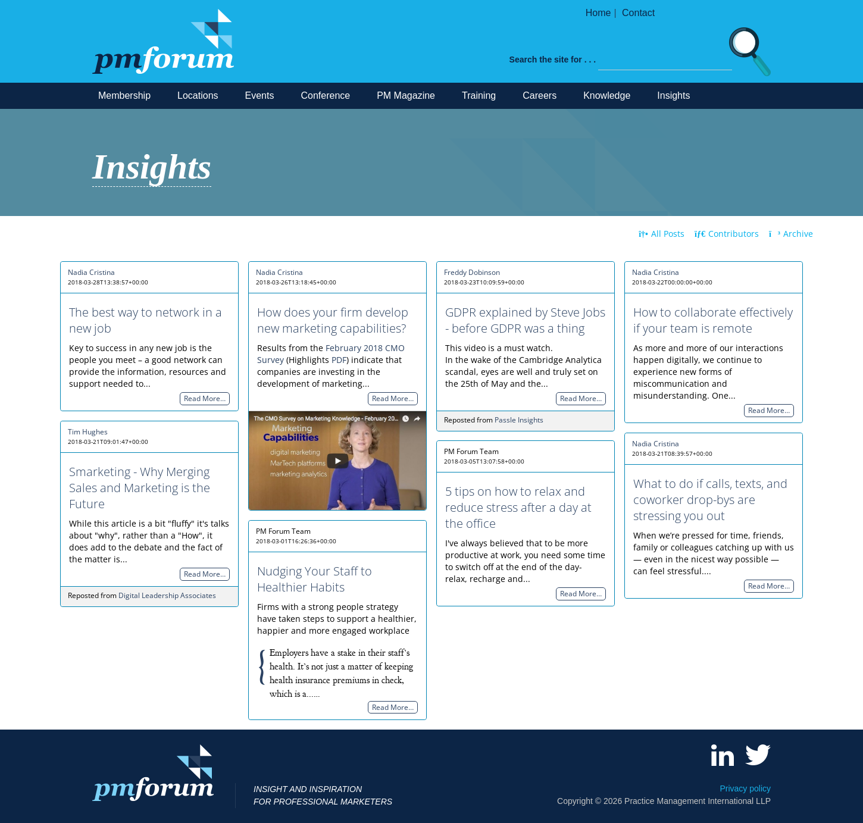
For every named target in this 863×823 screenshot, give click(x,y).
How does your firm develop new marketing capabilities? (332, 320)
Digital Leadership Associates (167, 595)
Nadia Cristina (91, 272)
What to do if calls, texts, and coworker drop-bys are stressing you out (710, 499)
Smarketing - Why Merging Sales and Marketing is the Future (139, 488)
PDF (339, 359)
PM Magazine (406, 95)
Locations (197, 95)
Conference (325, 95)
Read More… (205, 399)
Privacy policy (745, 788)
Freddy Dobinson (472, 272)
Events (259, 95)
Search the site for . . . (552, 59)
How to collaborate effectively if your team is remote (713, 320)
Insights (673, 95)
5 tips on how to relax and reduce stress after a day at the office (518, 507)
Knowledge (606, 95)
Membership (124, 95)
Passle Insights (519, 420)
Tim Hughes (88, 432)
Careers (539, 95)
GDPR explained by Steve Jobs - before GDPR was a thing (525, 320)
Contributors (727, 233)
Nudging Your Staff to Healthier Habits (314, 579)
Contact (638, 13)
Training (479, 95)
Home (598, 13)
